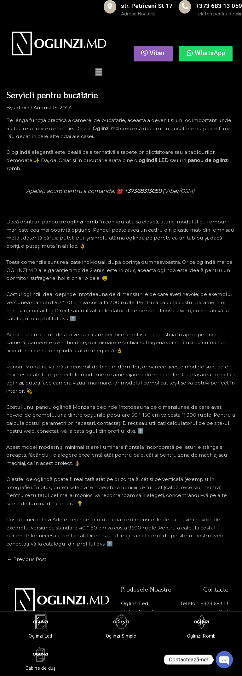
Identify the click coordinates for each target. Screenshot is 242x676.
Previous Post (26, 560)
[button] (99, 74)
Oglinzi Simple (121, 635)
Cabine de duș (41, 667)
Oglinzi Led (41, 635)
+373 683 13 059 (210, 5)
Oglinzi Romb (201, 635)
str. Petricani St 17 (114, 5)
